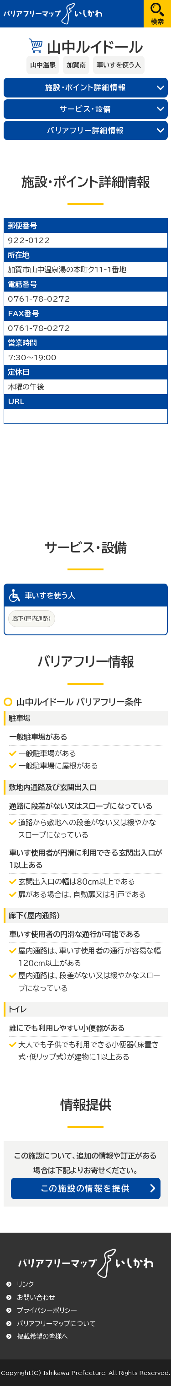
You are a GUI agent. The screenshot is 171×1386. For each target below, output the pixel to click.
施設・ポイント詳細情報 (85, 87)
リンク (25, 1284)
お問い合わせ (36, 1297)
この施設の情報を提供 (85, 1188)
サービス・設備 (85, 109)
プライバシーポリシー (47, 1310)
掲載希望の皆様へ (42, 1336)
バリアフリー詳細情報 (85, 130)
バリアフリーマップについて (56, 1324)
